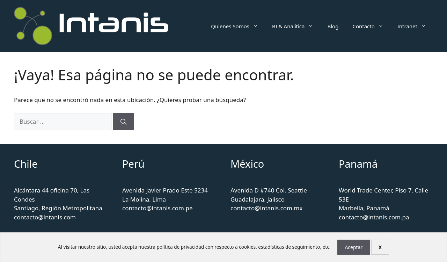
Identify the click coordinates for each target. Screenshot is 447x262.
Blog (332, 26)
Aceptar (353, 247)
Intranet (415, 26)
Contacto (371, 26)
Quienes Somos (238, 26)
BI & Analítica (296, 26)
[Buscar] (123, 121)
